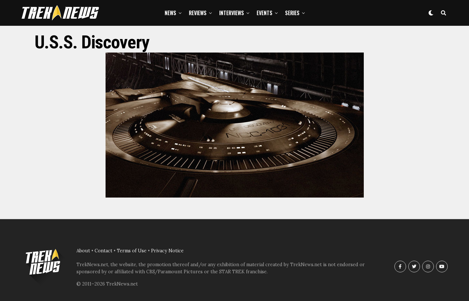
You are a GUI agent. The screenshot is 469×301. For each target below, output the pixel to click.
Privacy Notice (167, 251)
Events (264, 13)
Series (292, 13)
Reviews (198, 13)
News (170, 13)
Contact (103, 251)
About (83, 251)
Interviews (231, 13)
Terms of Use (132, 251)
